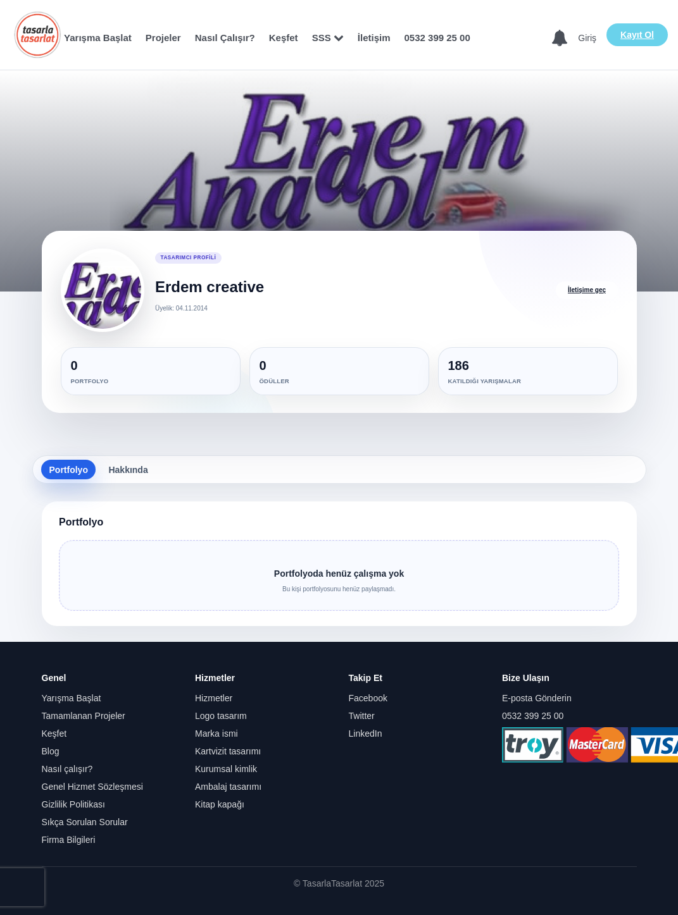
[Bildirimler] (559, 38)
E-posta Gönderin (537, 698)
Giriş (587, 38)
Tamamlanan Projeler (83, 716)
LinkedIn (365, 733)
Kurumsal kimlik (226, 769)
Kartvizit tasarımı (228, 751)
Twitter (362, 716)
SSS (328, 37)
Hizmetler (213, 698)
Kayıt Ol (637, 35)
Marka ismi (216, 733)
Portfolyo (68, 470)
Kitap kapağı (219, 804)
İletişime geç (587, 289)
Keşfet (283, 37)
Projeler (163, 37)
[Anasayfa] (37, 34)
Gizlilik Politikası (73, 804)
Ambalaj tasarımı (228, 787)
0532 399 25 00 (437, 37)
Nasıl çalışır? (67, 769)
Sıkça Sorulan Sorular (85, 822)
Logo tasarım (221, 716)
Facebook (368, 698)
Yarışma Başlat (98, 37)
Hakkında (128, 470)
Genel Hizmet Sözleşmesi (92, 787)
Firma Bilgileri (69, 840)
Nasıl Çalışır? (225, 37)
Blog (51, 751)
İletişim (374, 37)
